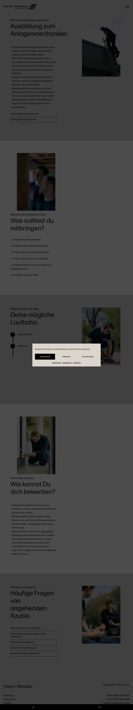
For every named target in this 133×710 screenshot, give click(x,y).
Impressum (77, 363)
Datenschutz (56, 363)
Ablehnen (66, 356)
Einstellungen (88, 356)
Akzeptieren (45, 356)
